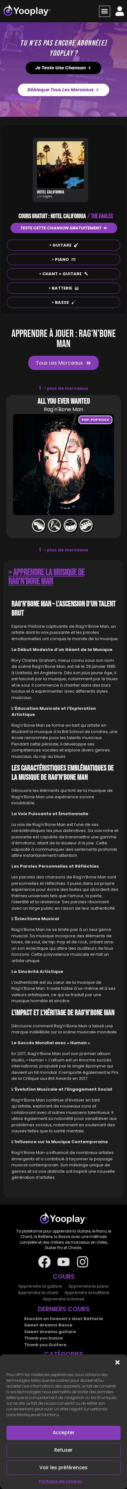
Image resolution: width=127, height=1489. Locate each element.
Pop (85, 419)
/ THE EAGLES (100, 216)
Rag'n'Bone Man (63, 409)
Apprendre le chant (38, 1293)
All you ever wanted (63, 401)
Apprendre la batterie (87, 1293)
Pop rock (99, 419)
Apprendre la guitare (40, 1286)
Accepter (64, 1432)
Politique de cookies (60, 1481)
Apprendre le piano (88, 1286)
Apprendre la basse (63, 1299)
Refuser (63, 1450)
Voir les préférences (63, 1467)
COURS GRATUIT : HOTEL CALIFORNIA (52, 216)
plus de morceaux (66, 388)
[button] (117, 1362)
